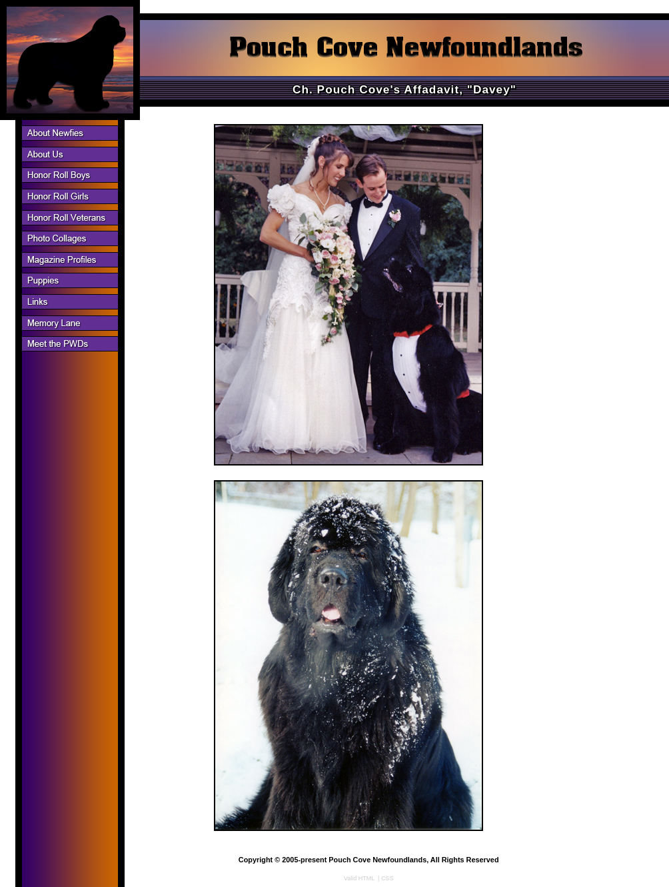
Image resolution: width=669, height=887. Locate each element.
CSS (387, 878)
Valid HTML (359, 878)
